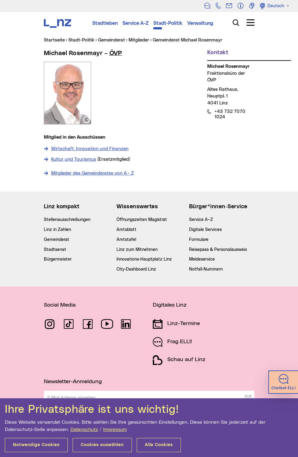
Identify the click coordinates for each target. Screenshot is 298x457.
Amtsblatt (126, 230)
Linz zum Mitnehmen (137, 250)
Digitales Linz (170, 305)
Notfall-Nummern (206, 269)
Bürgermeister (58, 259)
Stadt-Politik (167, 23)
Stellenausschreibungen (67, 220)
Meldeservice (202, 259)
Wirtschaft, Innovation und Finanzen (90, 148)
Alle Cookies (159, 445)
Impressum (115, 429)
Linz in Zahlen (57, 230)
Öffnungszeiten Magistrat (141, 220)
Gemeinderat (56, 240)
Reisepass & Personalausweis (218, 250)
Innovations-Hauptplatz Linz (144, 259)
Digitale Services (205, 230)
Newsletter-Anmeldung (73, 381)
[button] (86, 120)
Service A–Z (201, 220)
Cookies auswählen (102, 445)
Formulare (198, 240)
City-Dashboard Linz (136, 269)
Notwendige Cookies (36, 445)
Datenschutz (84, 429)
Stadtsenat (55, 250)
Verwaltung (200, 23)
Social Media (60, 305)
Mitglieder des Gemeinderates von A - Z (92, 173)
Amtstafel (126, 240)
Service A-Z (136, 23)
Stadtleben (105, 23)
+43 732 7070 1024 (229, 114)
